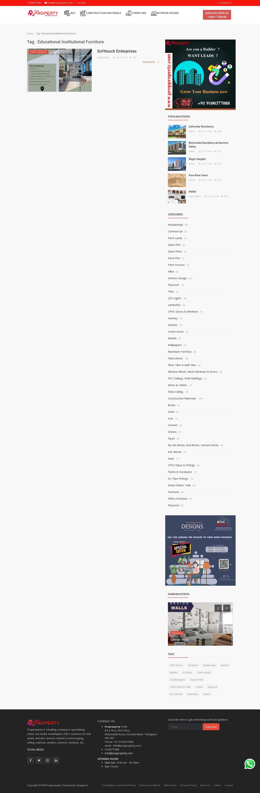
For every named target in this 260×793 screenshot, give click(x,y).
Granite (173, 325)
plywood (212, 686)
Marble (172, 338)
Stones (172, 432)
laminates (192, 694)
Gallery (217, 785)
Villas (171, 271)
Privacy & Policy (188, 785)
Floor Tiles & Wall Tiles (182, 365)
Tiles (171, 291)
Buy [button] (69, 13)
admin (192, 131)
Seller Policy (170, 785)
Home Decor (176, 331)
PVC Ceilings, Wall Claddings (185, 378)
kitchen (225, 665)
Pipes (171, 438)
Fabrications (176, 358)
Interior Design (165, 13)
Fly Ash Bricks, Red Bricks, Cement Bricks (193, 445)
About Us (205, 785)
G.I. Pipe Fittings (178, 478)
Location (81, 2)
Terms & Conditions (149, 785)
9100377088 (34, 2)
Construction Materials (100, 13)
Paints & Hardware (180, 472)
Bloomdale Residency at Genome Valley (208, 144)
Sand (171, 458)
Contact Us (224, 2)
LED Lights (175, 298)
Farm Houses (176, 264)
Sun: (107, 766)
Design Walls (180, 640)
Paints (199, 686)
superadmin (103, 57)
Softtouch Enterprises (117, 51)
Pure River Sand (198, 175)
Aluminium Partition (180, 351)
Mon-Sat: (110, 762)
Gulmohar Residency (201, 126)
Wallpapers (175, 345)
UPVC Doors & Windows (183, 311)
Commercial (175, 231)
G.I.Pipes (187, 672)
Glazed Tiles (197, 679)
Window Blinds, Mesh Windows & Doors (193, 371)
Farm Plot (174, 258)
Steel (171, 411)
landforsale (209, 665)
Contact (229, 785)
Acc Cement (176, 694)
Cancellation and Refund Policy (119, 785)
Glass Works (204, 672)
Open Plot (174, 244)
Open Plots (175, 251)
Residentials (175, 224)
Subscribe (211, 727)
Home (30, 33)
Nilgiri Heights (197, 159)
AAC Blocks (174, 452)
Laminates (174, 305)
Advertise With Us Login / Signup (217, 14)
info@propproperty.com (59, 2)
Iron (170, 418)
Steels (206, 694)
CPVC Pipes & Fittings (181, 465)
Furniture (136, 13)
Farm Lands (175, 238)
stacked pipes (177, 679)
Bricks (171, 405)
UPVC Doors (176, 665)
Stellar (192, 191)
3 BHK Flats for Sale (180, 686)
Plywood (173, 285)
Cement (173, 425)
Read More (151, 62)
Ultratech (193, 665)
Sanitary (173, 318)
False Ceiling (176, 391)
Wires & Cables (178, 385)
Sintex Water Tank (179, 485)
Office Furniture (177, 498)
